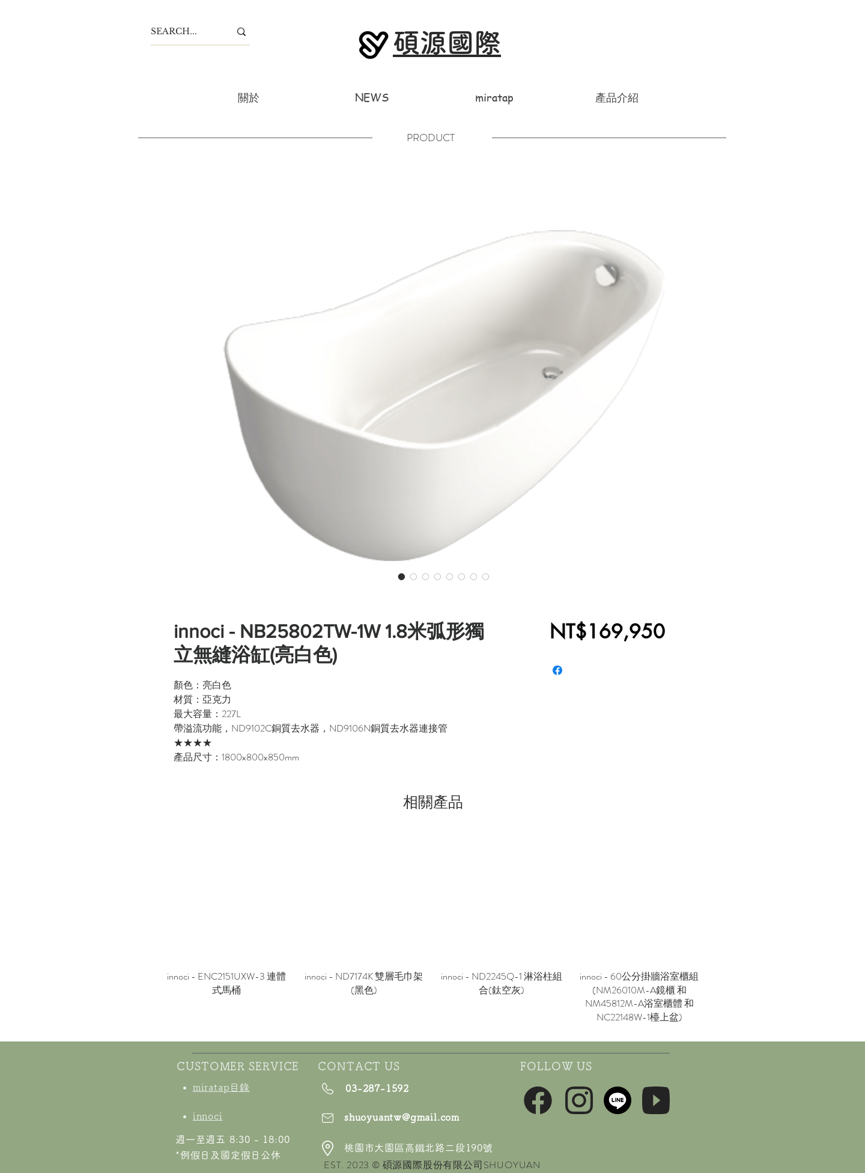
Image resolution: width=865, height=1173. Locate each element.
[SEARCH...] (181, 31)
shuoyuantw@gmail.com (402, 1117)
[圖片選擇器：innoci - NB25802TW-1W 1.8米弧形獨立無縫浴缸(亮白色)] (402, 577)
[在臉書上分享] (557, 670)
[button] (617, 97)
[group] (433, 929)
